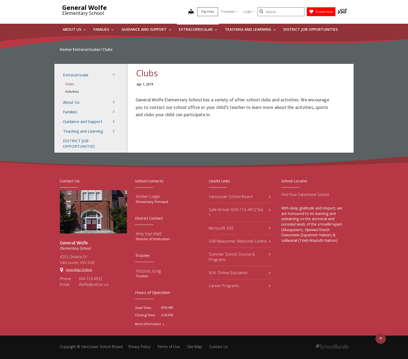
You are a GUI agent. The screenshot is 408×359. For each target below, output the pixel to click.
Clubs (69, 84)
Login (249, 11)
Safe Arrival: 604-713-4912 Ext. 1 (239, 212)
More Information (148, 324)
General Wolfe (84, 7)
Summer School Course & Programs (239, 256)
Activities (72, 91)
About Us (74, 29)
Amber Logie (148, 196)
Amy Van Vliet (149, 234)
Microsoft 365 (239, 228)
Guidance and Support (146, 29)
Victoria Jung (148, 271)
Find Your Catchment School (305, 194)
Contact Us (218, 346)
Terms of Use (168, 346)
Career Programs (239, 285)
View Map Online (79, 269)
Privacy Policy (139, 346)
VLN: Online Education (239, 272)
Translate (229, 11)
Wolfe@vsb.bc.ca (93, 284)
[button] (115, 75)
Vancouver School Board (239, 196)
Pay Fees (207, 11)
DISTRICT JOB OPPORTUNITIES (310, 29)
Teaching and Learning (250, 29)
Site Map (194, 346)
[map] (191, 12)
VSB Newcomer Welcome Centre (239, 241)
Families (103, 29)
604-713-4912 (90, 278)
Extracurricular (198, 29)
